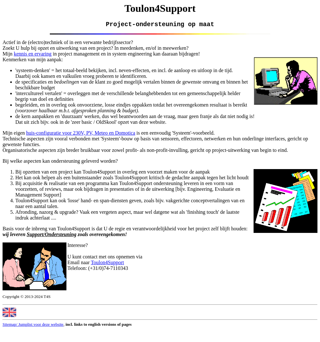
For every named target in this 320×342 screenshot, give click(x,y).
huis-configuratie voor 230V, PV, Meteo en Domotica (80, 134)
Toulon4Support (107, 264)
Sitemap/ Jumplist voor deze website (33, 325)
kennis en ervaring (32, 55)
